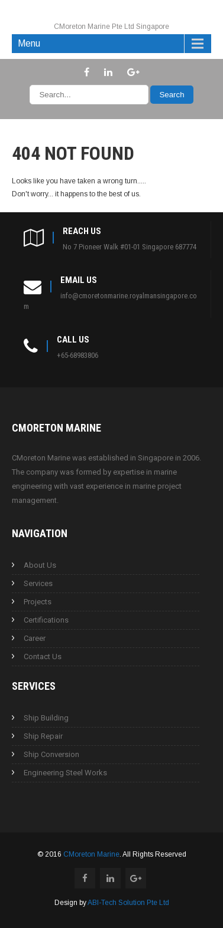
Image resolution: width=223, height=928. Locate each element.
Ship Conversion (51, 754)
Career (35, 638)
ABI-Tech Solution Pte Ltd (128, 903)
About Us (40, 565)
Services (38, 583)
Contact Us (43, 656)
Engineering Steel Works (65, 772)
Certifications (46, 620)
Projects (37, 601)
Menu (29, 43)
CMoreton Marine (91, 854)
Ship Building (46, 717)
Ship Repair (43, 736)
